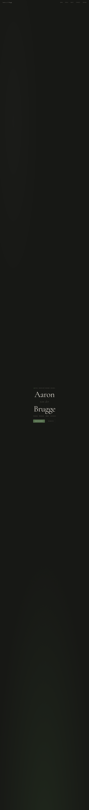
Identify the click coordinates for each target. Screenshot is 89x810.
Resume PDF (51, 422)
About (70, 2)
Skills (65, 2)
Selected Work (39, 422)
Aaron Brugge (9, 2)
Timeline (83, 2)
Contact (77, 2)
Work (60, 2)
